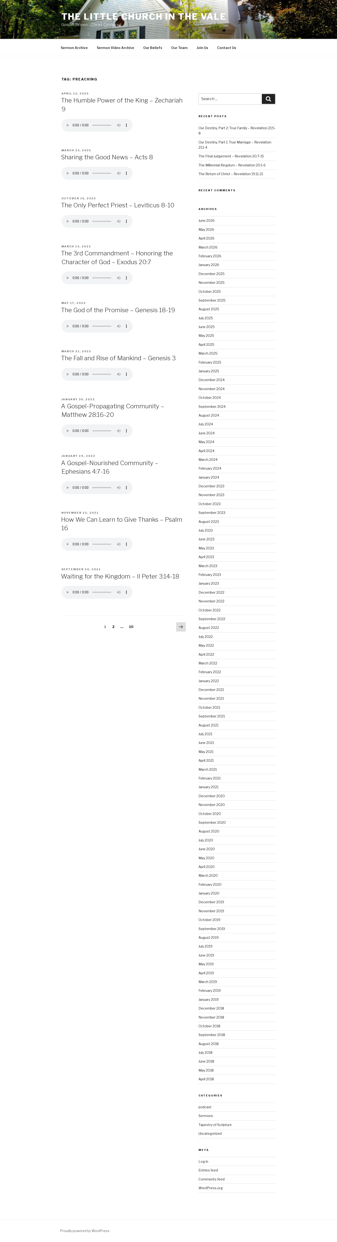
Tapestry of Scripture (215, 1125)
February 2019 (210, 990)
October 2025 (210, 291)
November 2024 (212, 389)
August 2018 (209, 1044)
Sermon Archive (74, 48)
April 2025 (206, 345)
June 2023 (206, 539)
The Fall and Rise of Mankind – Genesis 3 (118, 358)
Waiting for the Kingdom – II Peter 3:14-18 (120, 576)
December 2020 (212, 796)
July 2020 (206, 840)
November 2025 (212, 282)
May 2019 (206, 964)
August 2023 (209, 522)
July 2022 (206, 637)
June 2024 (207, 433)
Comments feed (212, 1179)
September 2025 (212, 300)
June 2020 (207, 849)
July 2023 (206, 530)
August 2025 (209, 309)
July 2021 (205, 734)
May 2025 (206, 336)
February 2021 (210, 778)
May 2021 (206, 752)
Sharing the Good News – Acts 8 (107, 157)
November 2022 (211, 601)
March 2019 (208, 982)
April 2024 (206, 451)
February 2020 (210, 884)
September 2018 (212, 1035)
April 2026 (206, 238)
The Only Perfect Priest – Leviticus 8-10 (118, 205)
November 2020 (212, 805)
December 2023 (211, 486)
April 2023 (206, 557)
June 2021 (206, 743)
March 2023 (208, 566)
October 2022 (210, 610)
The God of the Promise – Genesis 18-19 (118, 310)
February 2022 (210, 672)
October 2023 (210, 504)
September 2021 (212, 716)
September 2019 (212, 929)
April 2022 (206, 654)
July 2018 (205, 1053)
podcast (205, 1107)
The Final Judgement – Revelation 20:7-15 (231, 156)
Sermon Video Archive (115, 48)
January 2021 (208, 787)
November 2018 (211, 1017)
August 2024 (209, 415)
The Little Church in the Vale (144, 16)
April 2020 (207, 867)
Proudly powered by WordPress (85, 1231)
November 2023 (211, 495)
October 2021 (209, 707)
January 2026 (209, 265)
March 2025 (208, 353)
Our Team (179, 48)
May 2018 (206, 1070)
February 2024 (210, 468)
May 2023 (206, 548)
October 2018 (209, 1026)
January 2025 (209, 371)
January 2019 (209, 999)
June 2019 (206, 955)
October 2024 (210, 398)
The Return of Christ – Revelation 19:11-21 (231, 174)
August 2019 (209, 937)
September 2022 (212, 619)
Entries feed (208, 1170)
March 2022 (208, 663)
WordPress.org (211, 1188)
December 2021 (211, 690)
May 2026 (206, 229)
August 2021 (208, 725)
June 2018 (206, 1061)
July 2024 (206, 424)
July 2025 (206, 318)
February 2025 (210, 362)
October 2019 (209, 920)
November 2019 (211, 911)
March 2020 (208, 875)
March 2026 (208, 247)
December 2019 (211, 902)
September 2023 (212, 513)
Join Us (202, 48)
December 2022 (211, 592)
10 (132, 626)
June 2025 (207, 327)
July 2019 (205, 946)
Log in (203, 1161)
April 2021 (206, 760)
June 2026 (207, 220)
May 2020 (206, 858)
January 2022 (209, 681)
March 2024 (208, 460)
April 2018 (206, 1079)
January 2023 (209, 583)
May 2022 (206, 645)
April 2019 (206, 973)
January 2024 (209, 477)
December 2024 (212, 380)
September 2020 (212, 822)
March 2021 (208, 769)
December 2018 (211, 1008)
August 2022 (209, 628)
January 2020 (209, 893)
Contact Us (226, 48)
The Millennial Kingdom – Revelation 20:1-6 (232, 165)
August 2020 (209, 831)
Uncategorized (210, 1133)
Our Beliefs (152, 48)
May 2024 (206, 442)
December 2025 (212, 274)
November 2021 (211, 698)
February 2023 (210, 575)
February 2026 (210, 256)
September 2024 (212, 407)
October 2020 (210, 814)
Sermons (206, 1116)
